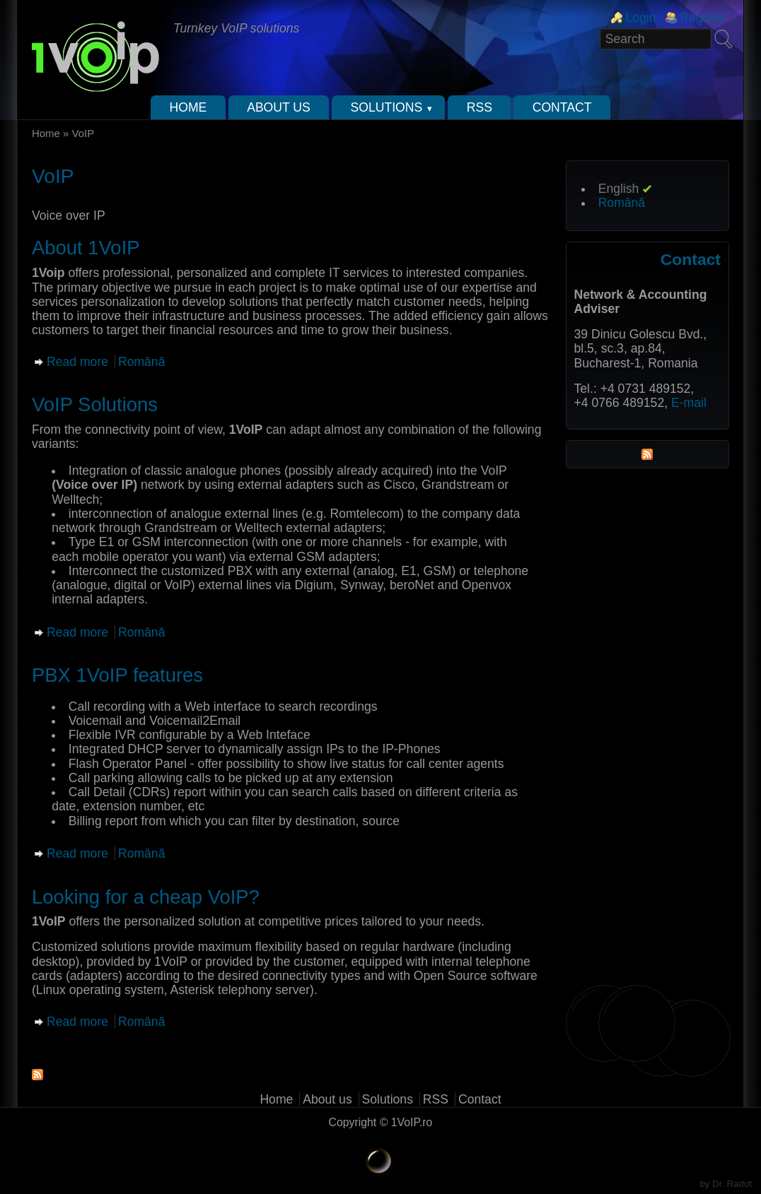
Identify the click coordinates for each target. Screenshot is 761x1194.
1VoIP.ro (412, 1122)
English (618, 189)
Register (703, 18)
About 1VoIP (86, 248)
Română (141, 362)
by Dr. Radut (726, 1183)
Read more (77, 362)
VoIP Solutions (95, 404)
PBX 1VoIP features (117, 675)
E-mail (689, 403)
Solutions (387, 107)
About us (278, 107)
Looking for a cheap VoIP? (146, 897)
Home (188, 107)
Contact (562, 107)
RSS (479, 107)
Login (640, 18)
